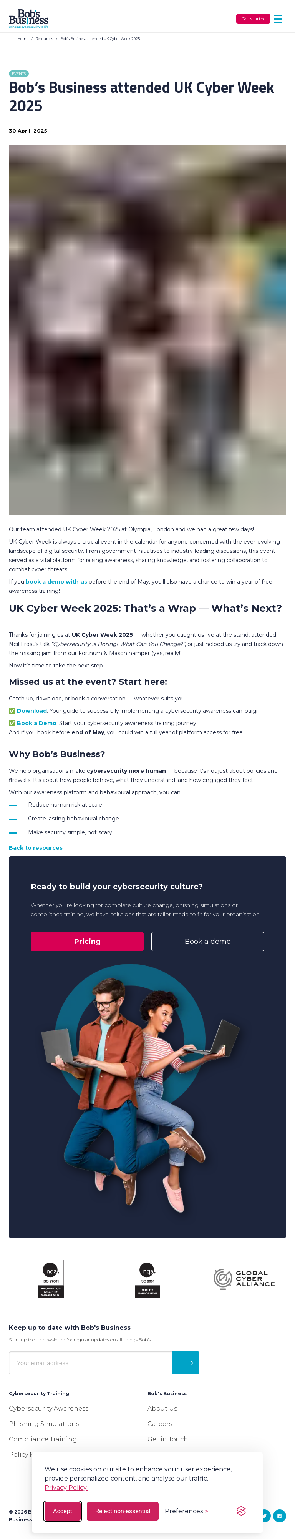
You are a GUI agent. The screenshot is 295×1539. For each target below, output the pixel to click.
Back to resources (36, 847)
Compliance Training (43, 1439)
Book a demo (208, 941)
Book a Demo (36, 723)
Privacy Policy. (66, 1487)
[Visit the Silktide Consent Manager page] (241, 1511)
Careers (160, 1424)
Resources (44, 39)
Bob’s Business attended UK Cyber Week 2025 (100, 39)
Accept (62, 1511)
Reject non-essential (123, 1511)
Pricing (87, 941)
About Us (162, 1408)
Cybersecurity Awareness (48, 1408)
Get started (253, 19)
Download (32, 710)
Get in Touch (168, 1439)
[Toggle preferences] (186, 1511)
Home (22, 39)
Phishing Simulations (44, 1424)
